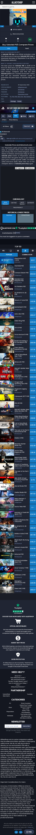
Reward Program (26, 707)
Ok (16, 832)
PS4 (13, 96)
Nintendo (10, 716)
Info (8, 48)
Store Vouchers (26, 703)
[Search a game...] (18, 7)
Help (29, 832)
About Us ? (18, 676)
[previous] (2, 26)
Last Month (30, 203)
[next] (34, 26)
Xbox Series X (27, 96)
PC (11, 96)
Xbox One (20, 96)
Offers (4, 120)
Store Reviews (26, 712)
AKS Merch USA (26, 716)
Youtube (29, 694)
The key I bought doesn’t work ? (18, 681)
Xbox (10, 707)
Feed (27, 48)
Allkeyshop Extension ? (18, 687)
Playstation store (23, 94)
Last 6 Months (22, 203)
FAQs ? (18, 685)
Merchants (6, 696)
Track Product (18, 207)
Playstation (10, 711)
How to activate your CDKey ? (18, 683)
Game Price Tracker (26, 705)
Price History (13, 120)
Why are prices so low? (18, 679)
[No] (34, 828)
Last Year (13, 203)
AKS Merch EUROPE (26, 718)
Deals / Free (26, 711)
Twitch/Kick (6, 694)
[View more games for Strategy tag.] (13, 102)
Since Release (5, 203)
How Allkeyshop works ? (18, 678)
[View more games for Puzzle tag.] (19, 102)
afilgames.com (22, 87)
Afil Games (21, 89)
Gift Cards (26, 709)
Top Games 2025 (25, 714)
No (21, 832)
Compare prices (20, 141)
